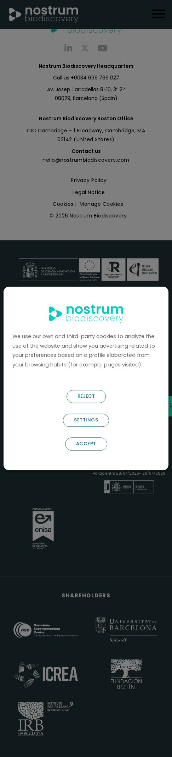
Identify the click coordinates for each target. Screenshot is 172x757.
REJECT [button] (86, 396)
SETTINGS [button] (86, 420)
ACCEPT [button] (86, 444)
